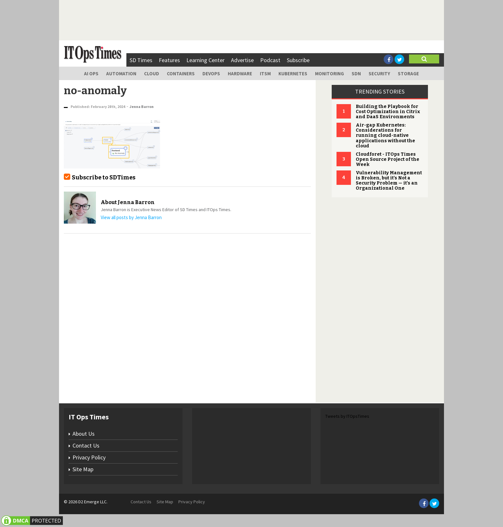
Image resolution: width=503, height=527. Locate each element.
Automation (121, 73)
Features (169, 60)
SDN (356, 73)
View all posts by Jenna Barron (131, 217)
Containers (181, 73)
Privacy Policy (89, 457)
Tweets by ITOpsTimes (347, 416)
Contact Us (85, 445)
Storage (408, 73)
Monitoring (329, 73)
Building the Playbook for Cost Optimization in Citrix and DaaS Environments (388, 111)
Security (379, 73)
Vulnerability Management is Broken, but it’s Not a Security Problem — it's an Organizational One (389, 180)
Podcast (270, 60)
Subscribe (298, 60)
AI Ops (91, 73)
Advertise (242, 60)
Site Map (82, 469)
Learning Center (205, 60)
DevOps (211, 73)
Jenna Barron (142, 106)
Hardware (240, 73)
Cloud (151, 73)
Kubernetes (292, 73)
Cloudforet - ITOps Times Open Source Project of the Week (387, 159)
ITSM (265, 73)
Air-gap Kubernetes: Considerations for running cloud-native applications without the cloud (385, 135)
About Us (83, 433)
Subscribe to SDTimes (103, 177)
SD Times (141, 60)
